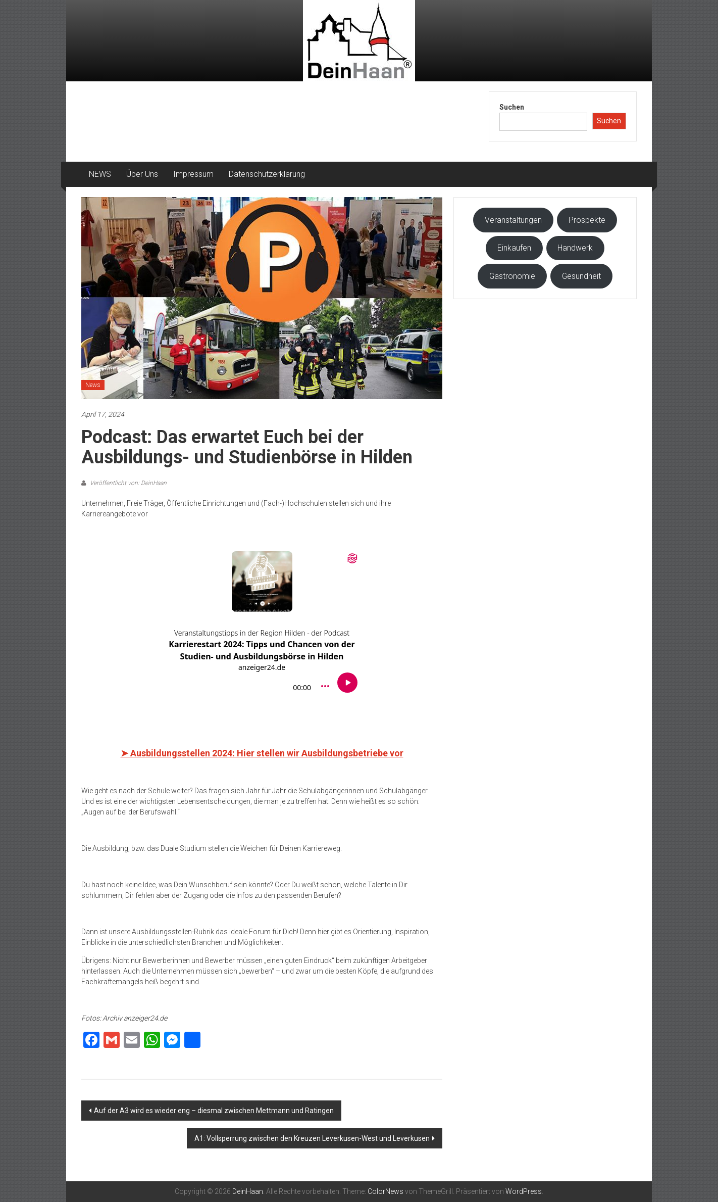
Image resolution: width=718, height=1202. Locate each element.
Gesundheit (581, 276)
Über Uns (142, 174)
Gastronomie (512, 276)
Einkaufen (514, 248)
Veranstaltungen (513, 220)
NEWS (100, 174)
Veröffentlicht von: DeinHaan (127, 483)
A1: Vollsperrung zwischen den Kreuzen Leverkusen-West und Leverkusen (312, 1138)
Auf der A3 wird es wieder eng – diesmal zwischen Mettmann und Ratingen (214, 1111)
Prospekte (587, 220)
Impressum (193, 174)
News (92, 385)
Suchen (511, 107)
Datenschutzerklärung (267, 174)
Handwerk (575, 248)
